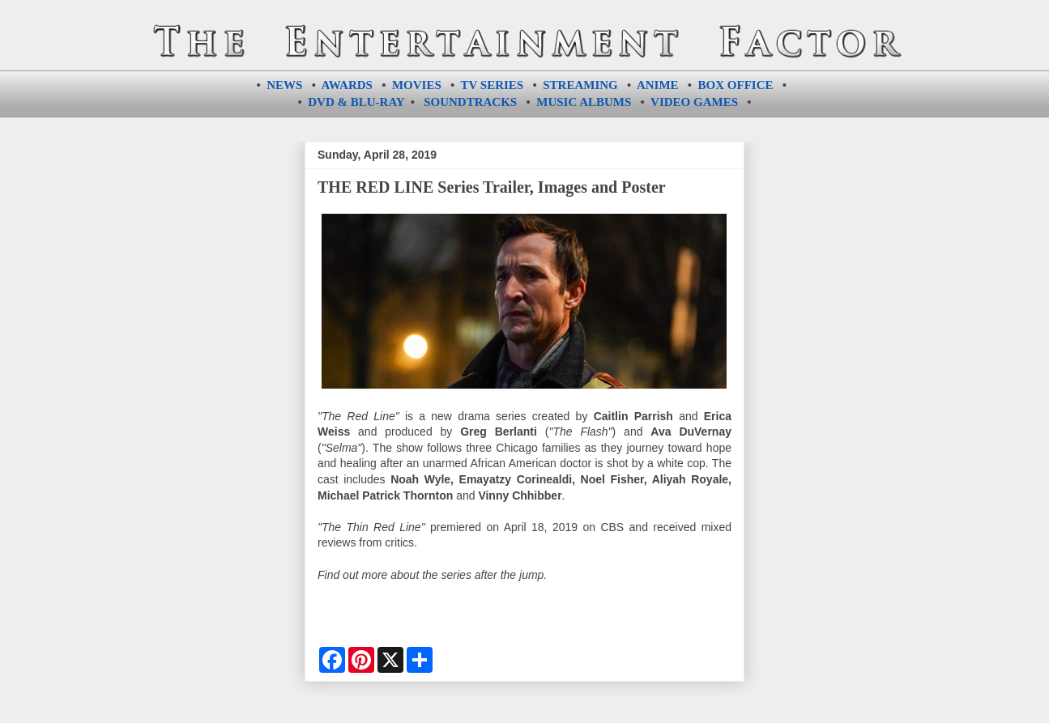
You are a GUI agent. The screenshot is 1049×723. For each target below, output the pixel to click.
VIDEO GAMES (694, 102)
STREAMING (580, 85)
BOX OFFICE (736, 85)
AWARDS (347, 85)
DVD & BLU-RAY (356, 102)
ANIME (658, 85)
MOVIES (416, 85)
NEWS (284, 85)
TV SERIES (492, 85)
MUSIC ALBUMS (583, 102)
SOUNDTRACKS (470, 102)
